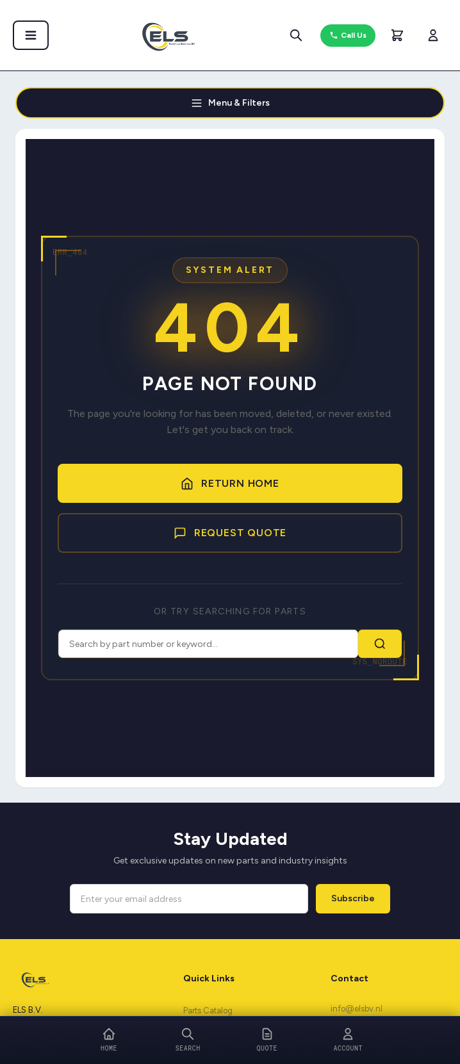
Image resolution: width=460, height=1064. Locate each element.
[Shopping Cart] (397, 35)
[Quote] (267, 1040)
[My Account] (433, 35)
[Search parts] (298, 35)
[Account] (348, 1040)
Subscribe (353, 900)
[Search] (188, 1040)
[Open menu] (27, 35)
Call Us (347, 35)
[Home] (109, 1040)
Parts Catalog (208, 1013)
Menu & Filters (230, 103)
